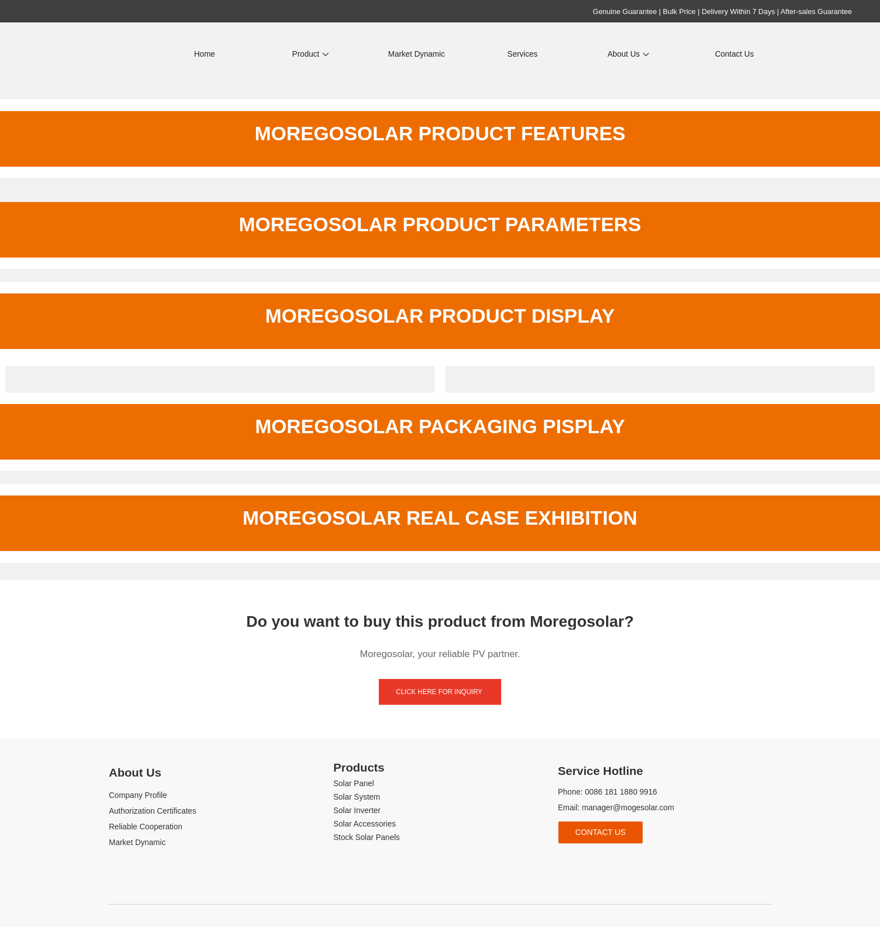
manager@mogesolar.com (628, 807)
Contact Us (600, 832)
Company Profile (138, 795)
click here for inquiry (440, 692)
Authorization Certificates (152, 810)
